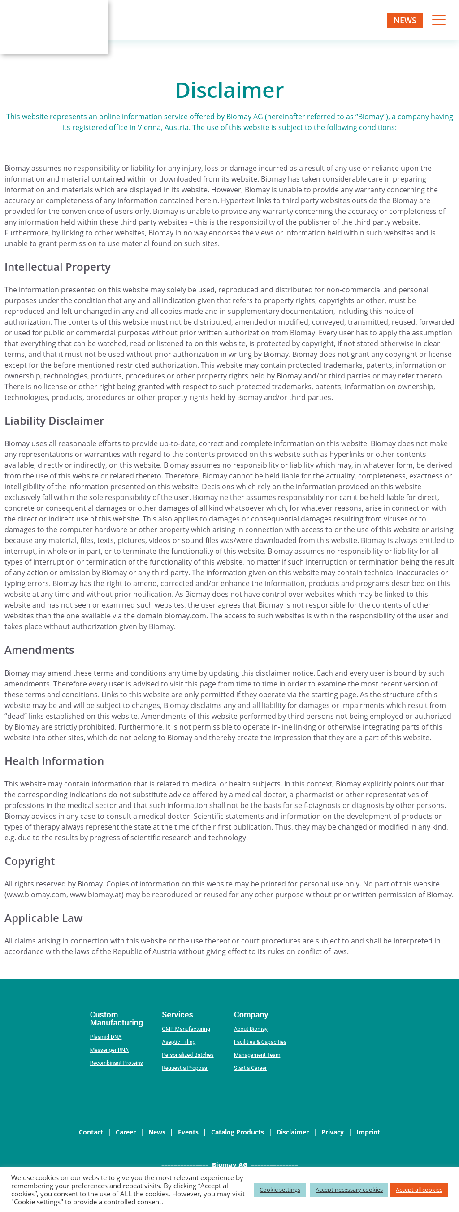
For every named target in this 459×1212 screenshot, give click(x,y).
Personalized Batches (187, 1055)
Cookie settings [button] (280, 1190)
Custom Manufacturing (116, 1018)
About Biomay (251, 1029)
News (405, 20)
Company (251, 1014)
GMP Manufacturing (186, 1029)
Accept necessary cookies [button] (349, 1190)
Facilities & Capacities (260, 1042)
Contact (91, 1132)
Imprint (368, 1132)
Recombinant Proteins (116, 1063)
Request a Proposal (185, 1068)
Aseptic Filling (178, 1042)
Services (177, 1014)
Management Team (257, 1055)
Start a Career (250, 1068)
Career (126, 1132)
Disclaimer (293, 1132)
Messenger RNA (109, 1050)
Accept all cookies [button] (419, 1190)
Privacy (332, 1132)
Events (188, 1132)
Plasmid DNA (106, 1037)
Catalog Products (237, 1132)
